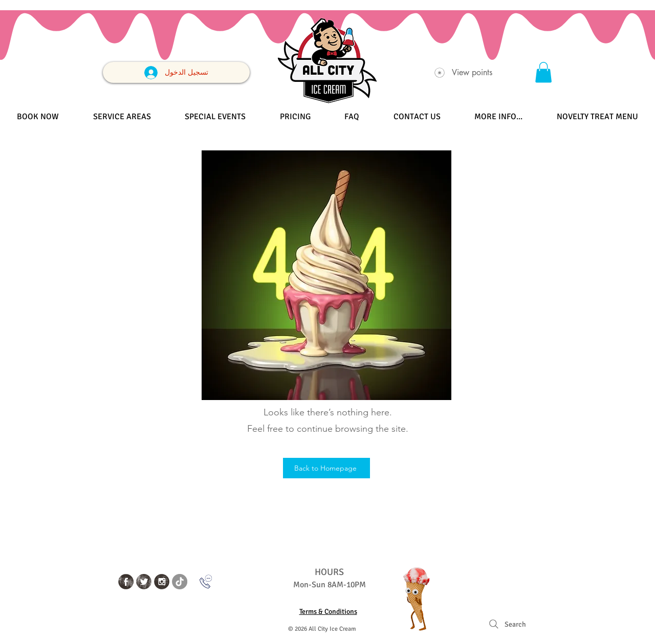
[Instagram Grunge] (161, 581)
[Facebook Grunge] (126, 581)
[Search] (506, 624)
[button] (543, 72)
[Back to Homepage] (326, 468)
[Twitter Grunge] (143, 581)
